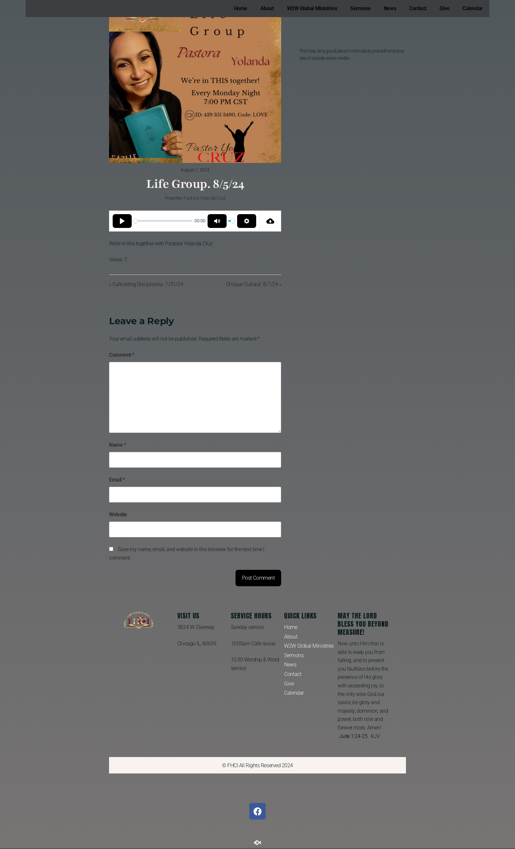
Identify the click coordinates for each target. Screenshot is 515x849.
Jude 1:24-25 (353, 736)
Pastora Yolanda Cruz (204, 198)
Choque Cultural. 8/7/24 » (253, 284)
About (267, 8)
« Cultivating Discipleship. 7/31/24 (146, 284)
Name (117, 445)
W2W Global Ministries (312, 8)
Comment (121, 355)
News (390, 8)
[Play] (122, 221)
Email (117, 480)
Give (444, 8)
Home (240, 8)
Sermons (360, 8)
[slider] (162, 221)
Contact (417, 8)
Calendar (472, 8)
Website (118, 514)
